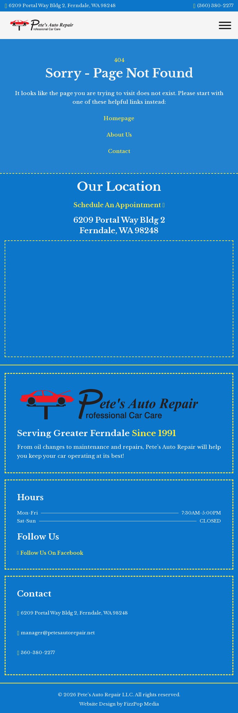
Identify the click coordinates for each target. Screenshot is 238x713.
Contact (119, 151)
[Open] (224, 25)
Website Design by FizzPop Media (119, 704)
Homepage (119, 118)
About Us (119, 135)
